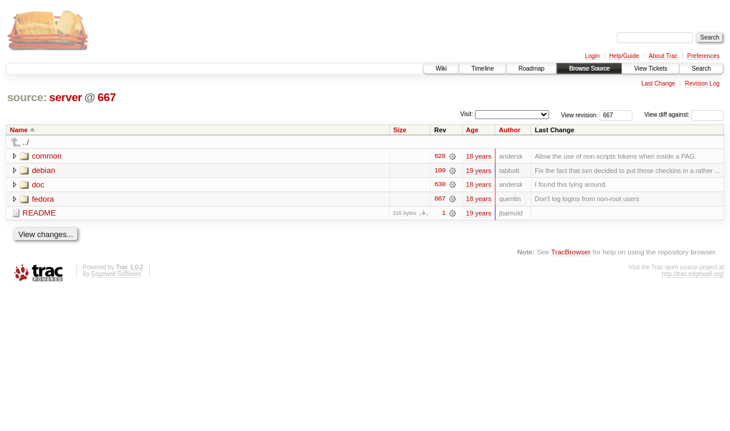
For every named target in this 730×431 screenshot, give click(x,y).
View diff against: (684, 114)
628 (439, 156)
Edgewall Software (116, 274)
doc (38, 184)
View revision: (579, 114)
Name (19, 129)
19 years (478, 170)
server (65, 97)
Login (592, 56)
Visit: (466, 114)
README (39, 213)
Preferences (703, 56)
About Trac (663, 56)
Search (701, 68)
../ (26, 142)
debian (43, 170)
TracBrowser (570, 252)
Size (400, 129)
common (47, 155)
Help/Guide (624, 56)
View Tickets (650, 68)
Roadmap (531, 68)
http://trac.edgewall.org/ (693, 274)
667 (107, 97)
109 (439, 170)
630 (439, 185)
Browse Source (589, 68)
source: (27, 97)
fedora (43, 199)
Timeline (482, 68)
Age (472, 129)
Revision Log (702, 83)
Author (509, 129)
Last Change (658, 83)
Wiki (441, 68)
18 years (478, 156)
